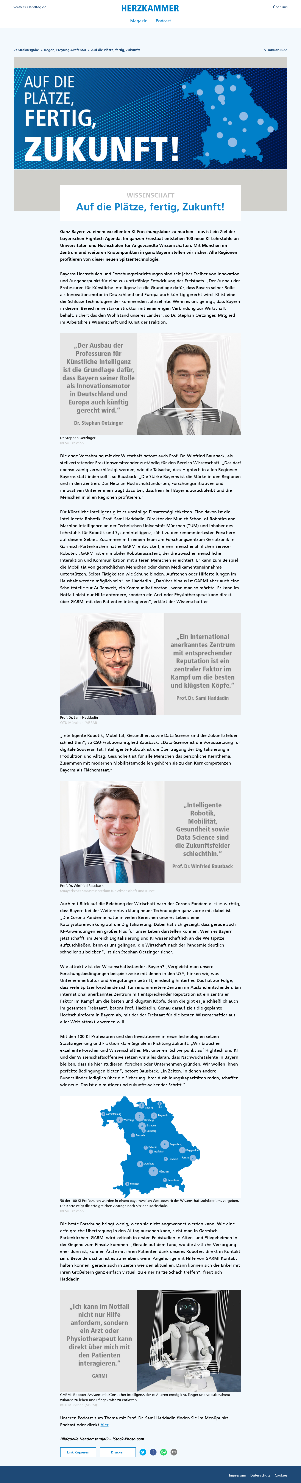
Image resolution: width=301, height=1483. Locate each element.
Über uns (280, 7)
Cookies (281, 1475)
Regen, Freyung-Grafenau (65, 50)
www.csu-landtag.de (30, 7)
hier (105, 1424)
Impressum (237, 1475)
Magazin (139, 20)
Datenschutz (260, 1475)
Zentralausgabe (26, 50)
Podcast (163, 20)
